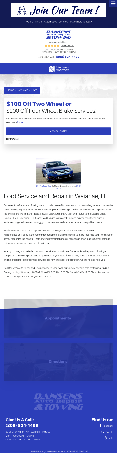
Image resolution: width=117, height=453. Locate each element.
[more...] (21, 122)
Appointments (58, 318)
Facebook (108, 426)
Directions (58, 362)
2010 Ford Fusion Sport (44, 186)
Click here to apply (81, 21)
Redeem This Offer (58, 131)
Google (109, 432)
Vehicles (23, 90)
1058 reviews (67, 45)
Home (10, 90)
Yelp (111, 438)
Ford (34, 90)
